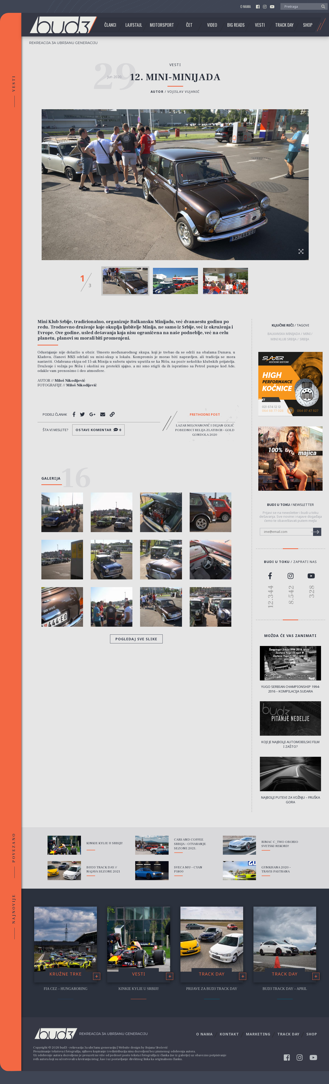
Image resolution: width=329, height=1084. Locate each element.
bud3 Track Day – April (284, 989)
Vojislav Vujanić (183, 91)
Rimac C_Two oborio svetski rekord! (279, 844)
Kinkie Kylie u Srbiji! (104, 843)
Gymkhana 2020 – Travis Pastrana (276, 869)
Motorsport (162, 25)
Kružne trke (65, 974)
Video (212, 25)
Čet (189, 25)
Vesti (260, 25)
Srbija (304, 339)
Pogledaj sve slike (136, 638)
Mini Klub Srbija (284, 339)
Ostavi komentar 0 (98, 429)
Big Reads (236, 25)
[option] (125, 281)
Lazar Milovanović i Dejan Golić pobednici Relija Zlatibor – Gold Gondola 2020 (204, 430)
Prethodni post (205, 415)
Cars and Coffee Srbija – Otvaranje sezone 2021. (190, 843)
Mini (306, 334)
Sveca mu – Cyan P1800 (188, 869)
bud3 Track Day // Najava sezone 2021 (103, 869)
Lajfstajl (133, 25)
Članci (110, 25)
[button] (322, 6)
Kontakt (229, 1034)
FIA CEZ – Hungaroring (65, 989)
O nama (245, 6)
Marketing (258, 1034)
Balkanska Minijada (284, 334)
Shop (307, 25)
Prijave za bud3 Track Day (211, 989)
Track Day (284, 25)
